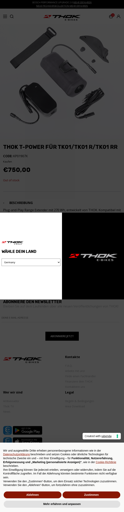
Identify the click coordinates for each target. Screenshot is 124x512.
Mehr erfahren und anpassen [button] (62, 504)
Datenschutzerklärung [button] (16, 454)
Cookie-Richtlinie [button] (106, 462)
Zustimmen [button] (91, 494)
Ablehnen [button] (32, 494)
